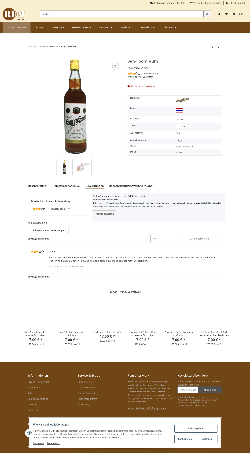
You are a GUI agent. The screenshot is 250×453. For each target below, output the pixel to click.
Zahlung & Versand (38, 398)
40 (178, 134)
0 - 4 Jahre (181, 126)
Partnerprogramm (87, 398)
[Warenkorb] (238, 13)
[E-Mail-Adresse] (188, 389)
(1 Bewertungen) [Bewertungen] (143, 73)
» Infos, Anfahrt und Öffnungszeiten (147, 408)
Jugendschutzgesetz (38, 381)
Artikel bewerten (105, 213)
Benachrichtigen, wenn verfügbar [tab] (131, 185)
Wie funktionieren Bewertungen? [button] (48, 230)
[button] (219, 13)
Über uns (33, 404)
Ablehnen (205, 439)
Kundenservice (86, 381)
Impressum (34, 410)
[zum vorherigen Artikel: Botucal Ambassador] (212, 46)
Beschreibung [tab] (37, 185)
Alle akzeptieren (194, 428)
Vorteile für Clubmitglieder (206, 2)
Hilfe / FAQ (83, 404)
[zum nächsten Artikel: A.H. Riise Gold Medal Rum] (219, 46)
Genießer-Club (148, 27)
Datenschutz (34, 387)
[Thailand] (179, 110)
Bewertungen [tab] (94, 185)
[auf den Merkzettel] (115, 66)
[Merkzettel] (226, 13)
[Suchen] (122, 14)
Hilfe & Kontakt (236, 2)
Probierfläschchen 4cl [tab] (65, 185)
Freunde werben (87, 387)
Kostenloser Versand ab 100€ (168, 2)
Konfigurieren (184, 439)
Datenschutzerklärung (186, 400)
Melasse (180, 119)
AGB (30, 393)
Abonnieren (210, 389)
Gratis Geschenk (86, 393)
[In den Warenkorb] (30, 57)
